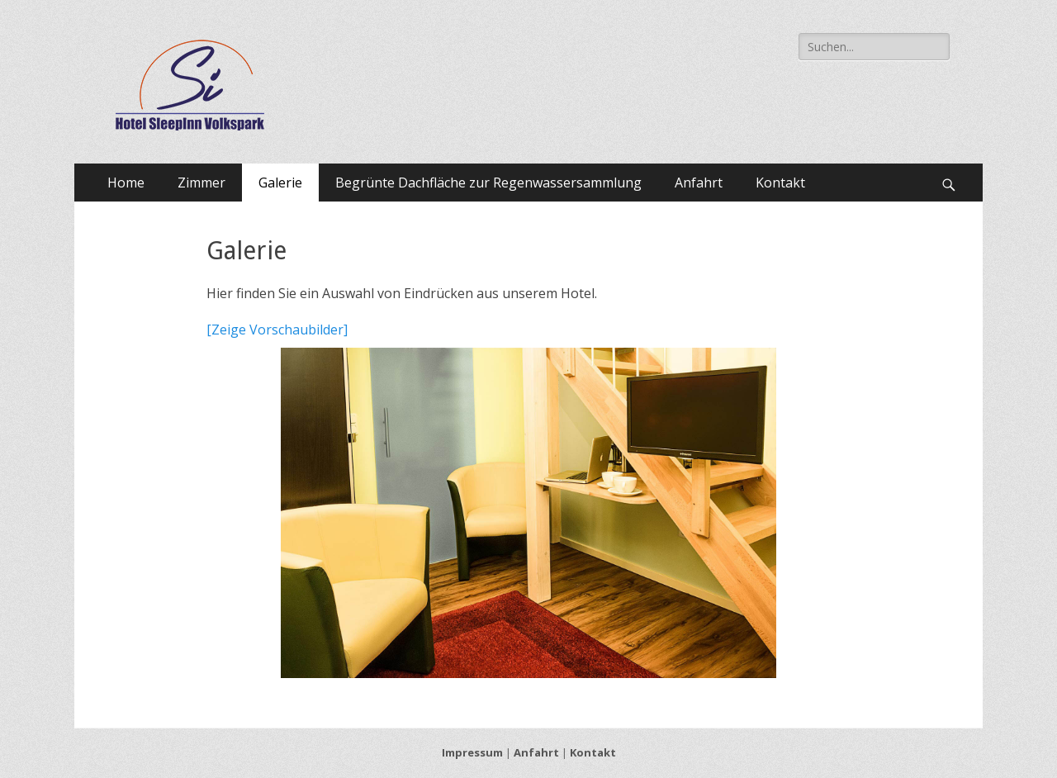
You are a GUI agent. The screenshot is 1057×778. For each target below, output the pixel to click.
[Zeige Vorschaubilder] (277, 329)
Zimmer (201, 182)
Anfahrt (699, 182)
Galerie (280, 182)
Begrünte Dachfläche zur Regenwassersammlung (488, 182)
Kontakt (780, 182)
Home (126, 182)
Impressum (472, 752)
